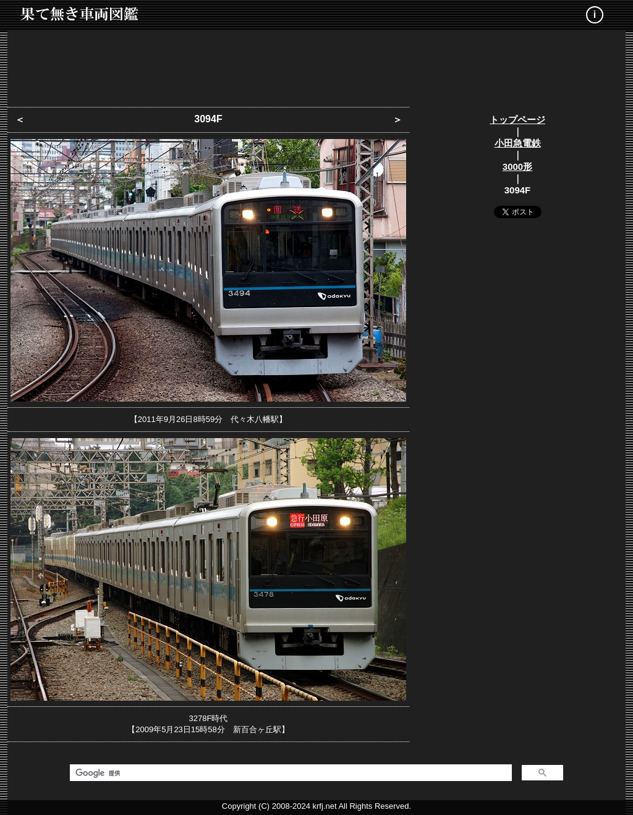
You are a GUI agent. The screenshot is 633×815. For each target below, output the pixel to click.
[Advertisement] (316, 65)
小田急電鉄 (518, 143)
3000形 (517, 166)
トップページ (517, 119)
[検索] (289, 773)
